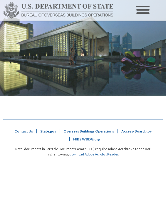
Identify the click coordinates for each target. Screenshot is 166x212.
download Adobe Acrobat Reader (93, 154)
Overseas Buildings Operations (88, 131)
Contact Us (23, 131)
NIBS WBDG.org (86, 139)
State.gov (48, 131)
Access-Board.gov (136, 131)
